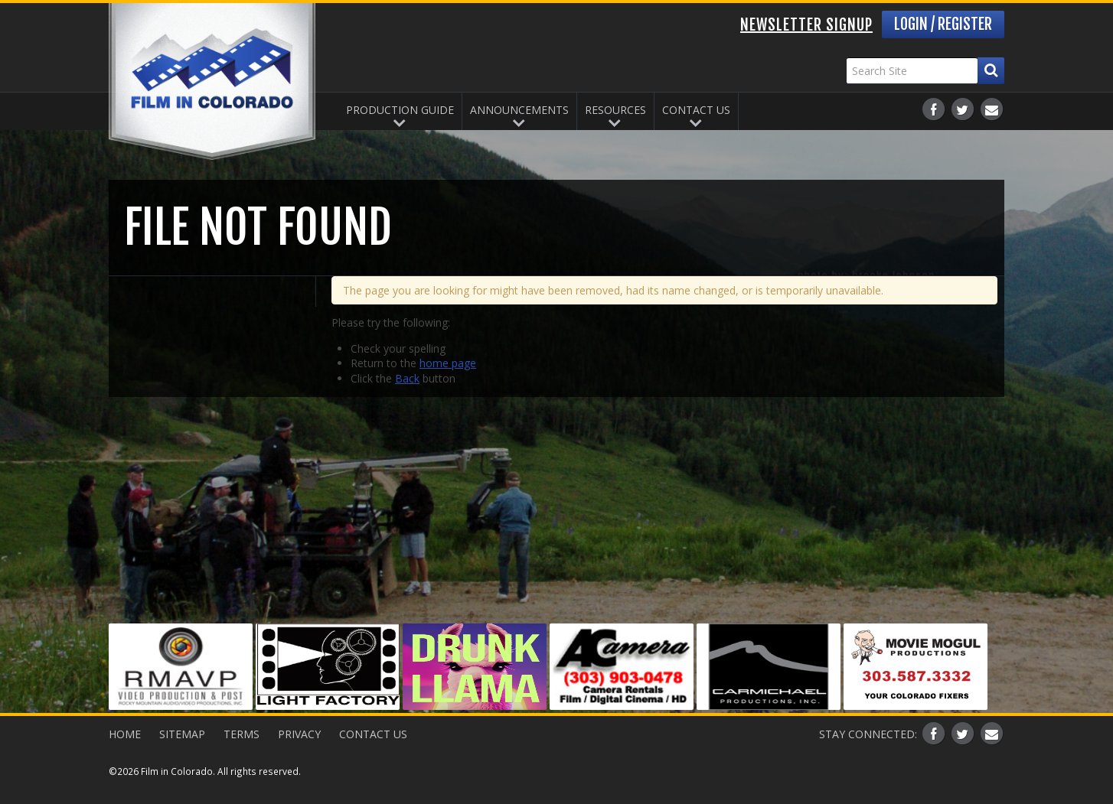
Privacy (299, 734)
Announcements (519, 110)
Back (407, 378)
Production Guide (400, 110)
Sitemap (182, 734)
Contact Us (696, 110)
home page (447, 363)
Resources (615, 110)
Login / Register (943, 24)
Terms (241, 734)
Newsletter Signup (806, 24)
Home (125, 734)
